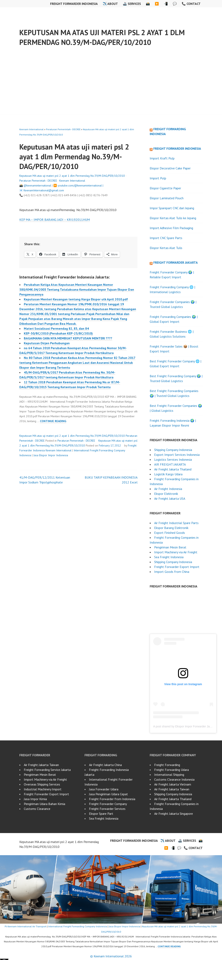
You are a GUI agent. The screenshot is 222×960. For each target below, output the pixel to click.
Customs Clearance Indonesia (174, 779)
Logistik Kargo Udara (168, 474)
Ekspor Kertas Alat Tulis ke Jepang (173, 218)
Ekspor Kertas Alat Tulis (166, 248)
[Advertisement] (111, 83)
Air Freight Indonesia (168, 489)
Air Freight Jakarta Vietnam (172, 784)
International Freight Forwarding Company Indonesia (77, 926)
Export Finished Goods (169, 533)
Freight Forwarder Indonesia (74, 4)
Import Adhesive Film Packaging (171, 228)
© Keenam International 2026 (111, 956)
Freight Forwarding (167, 765)
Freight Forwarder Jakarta (175, 262)
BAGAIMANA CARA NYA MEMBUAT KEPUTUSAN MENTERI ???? (68, 338)
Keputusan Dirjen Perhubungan (47, 343)
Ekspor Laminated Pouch (167, 198)
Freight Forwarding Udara (171, 770)
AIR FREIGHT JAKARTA (170, 464)
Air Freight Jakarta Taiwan (41, 765)
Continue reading (53, 421)
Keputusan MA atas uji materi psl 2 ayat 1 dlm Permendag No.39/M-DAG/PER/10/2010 (102, 37)
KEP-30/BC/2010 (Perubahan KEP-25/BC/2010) (58, 333)
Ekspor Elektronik (166, 494)
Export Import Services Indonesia (177, 455)
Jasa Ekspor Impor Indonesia (50, 455)
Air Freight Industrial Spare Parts (176, 523)
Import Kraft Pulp (162, 158)
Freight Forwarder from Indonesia (112, 799)
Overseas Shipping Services (42, 784)
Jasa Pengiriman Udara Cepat (108, 794)
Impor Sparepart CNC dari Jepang (172, 208)
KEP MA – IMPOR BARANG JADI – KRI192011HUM (54, 220)
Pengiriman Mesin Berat (170, 547)
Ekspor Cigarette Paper (165, 188)
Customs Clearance (37, 809)
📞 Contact (191, 4)
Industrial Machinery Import (43, 789)
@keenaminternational (37, 185)
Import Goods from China (171, 572)
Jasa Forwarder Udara (103, 789)
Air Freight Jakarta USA (169, 498)
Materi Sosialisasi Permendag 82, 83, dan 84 (56, 328)
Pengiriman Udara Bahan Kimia (44, 804)
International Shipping (169, 775)
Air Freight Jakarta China (105, 765)
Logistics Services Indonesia (173, 459)
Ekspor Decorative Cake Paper (170, 168)
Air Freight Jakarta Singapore (173, 814)
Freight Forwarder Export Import (176, 567)
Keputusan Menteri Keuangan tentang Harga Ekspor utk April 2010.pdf (76, 299)
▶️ (157, 4)
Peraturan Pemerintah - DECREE (63, 129)
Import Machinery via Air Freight (175, 552)
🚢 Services (132, 4)
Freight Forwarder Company (108, 804)
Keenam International (31, 129)
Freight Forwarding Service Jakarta (47, 770)
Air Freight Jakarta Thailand (172, 469)
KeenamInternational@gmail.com (44, 190)
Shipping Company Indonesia (173, 450)
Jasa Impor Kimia (35, 799)
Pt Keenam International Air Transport (25, 926)
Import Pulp (158, 178)
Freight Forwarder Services (107, 809)
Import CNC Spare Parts (166, 238)
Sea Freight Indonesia (169, 557)
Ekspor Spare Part (101, 814)
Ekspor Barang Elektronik (171, 528)
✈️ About (110, 4)
